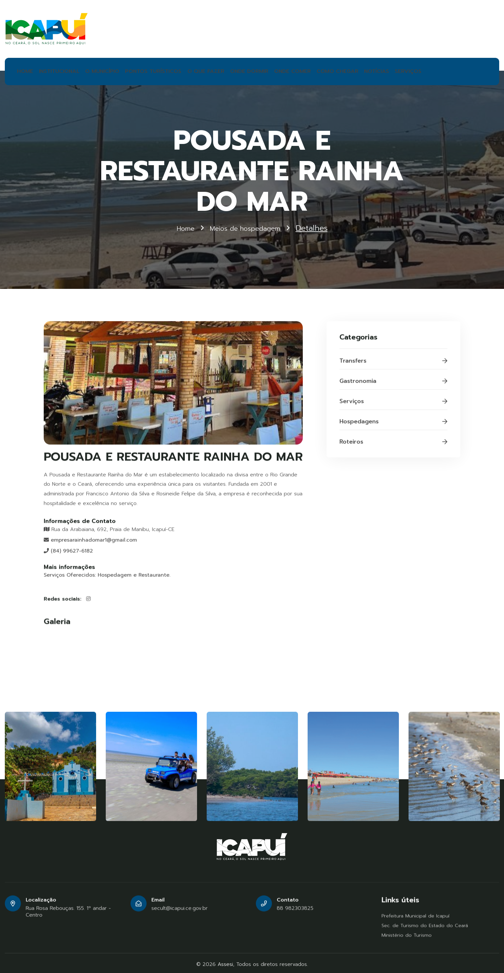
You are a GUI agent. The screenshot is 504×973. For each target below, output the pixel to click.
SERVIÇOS (359, 70)
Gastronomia (393, 383)
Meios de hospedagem (246, 226)
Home (178, 226)
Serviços (393, 404)
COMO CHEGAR (296, 70)
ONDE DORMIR (220, 70)
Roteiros (393, 444)
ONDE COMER (257, 70)
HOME (25, 70)
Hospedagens (393, 424)
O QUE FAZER (182, 70)
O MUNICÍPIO (94, 70)
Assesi (225, 961)
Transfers (393, 363)
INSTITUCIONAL (56, 70)
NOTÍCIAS (330, 70)
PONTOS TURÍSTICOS (138, 70)
